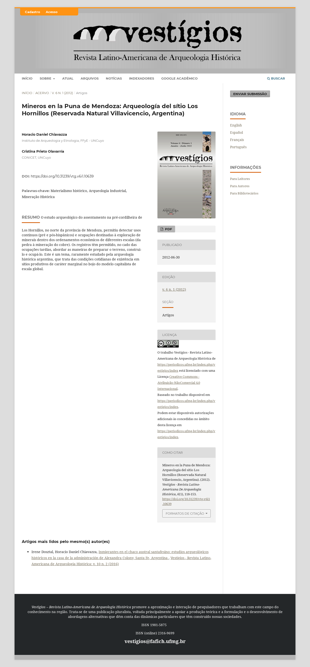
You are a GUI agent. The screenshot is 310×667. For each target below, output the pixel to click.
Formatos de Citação (185, 513)
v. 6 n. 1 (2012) (62, 93)
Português (238, 147)
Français (237, 139)
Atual (67, 78)
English (236, 125)
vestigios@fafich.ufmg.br (155, 641)
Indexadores (141, 78)
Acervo (42, 93)
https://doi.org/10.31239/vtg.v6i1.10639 (62, 176)
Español (236, 132)
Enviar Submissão (250, 94)
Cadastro (32, 12)
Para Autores (239, 186)
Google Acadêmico (179, 78)
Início (27, 78)
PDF (168, 229)
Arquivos (90, 78)
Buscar (276, 78)
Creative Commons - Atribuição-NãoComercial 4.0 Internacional (178, 382)
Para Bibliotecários (244, 193)
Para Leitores (240, 179)
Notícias (114, 78)
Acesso (52, 12)
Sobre (46, 78)
